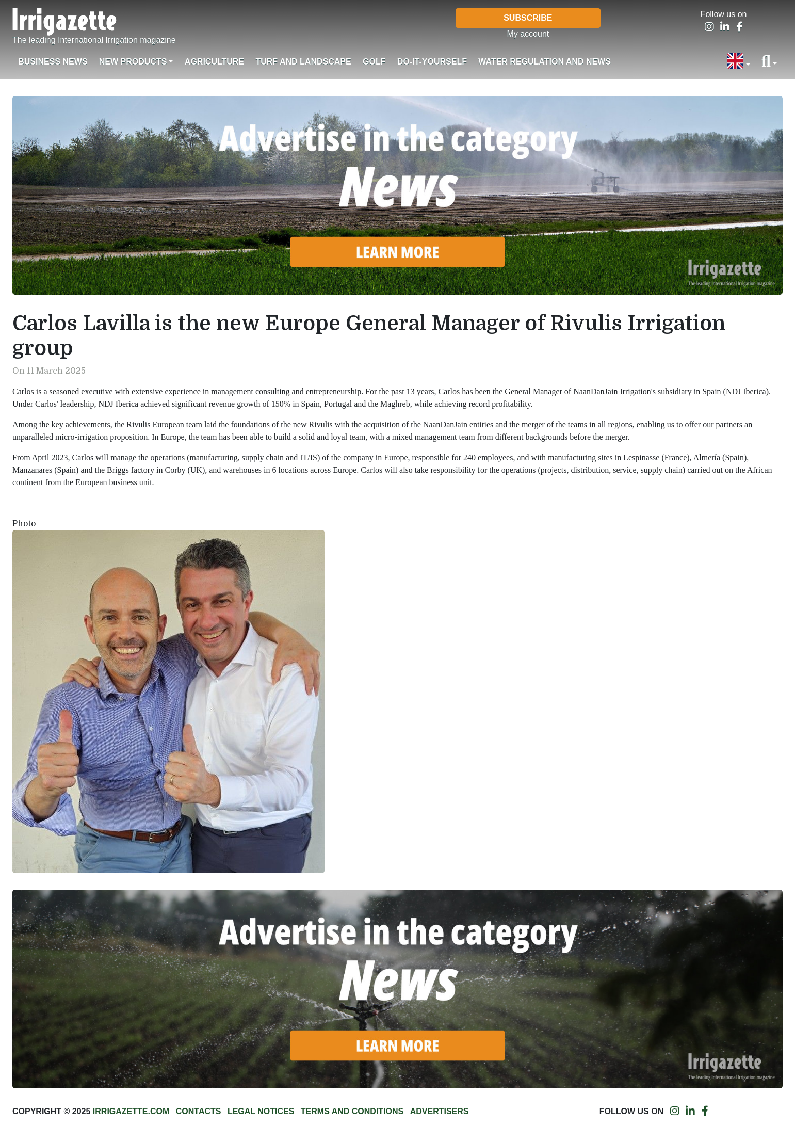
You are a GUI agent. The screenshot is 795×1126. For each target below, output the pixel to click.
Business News (52, 61)
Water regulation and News (544, 61)
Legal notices (261, 1111)
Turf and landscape (303, 61)
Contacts (198, 1111)
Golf (374, 61)
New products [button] (133, 61)
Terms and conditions (352, 1111)
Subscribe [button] (528, 17)
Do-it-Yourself (432, 61)
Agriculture (214, 61)
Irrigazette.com (131, 1111)
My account (528, 33)
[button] (738, 62)
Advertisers (439, 1111)
